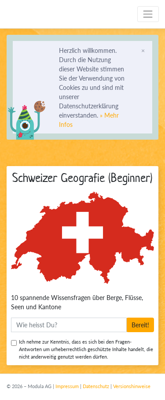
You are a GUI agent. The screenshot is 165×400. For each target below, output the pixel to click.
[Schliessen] (142, 50)
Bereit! (140, 325)
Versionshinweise (131, 386)
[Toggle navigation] (148, 14)
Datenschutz (96, 386)
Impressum (67, 386)
